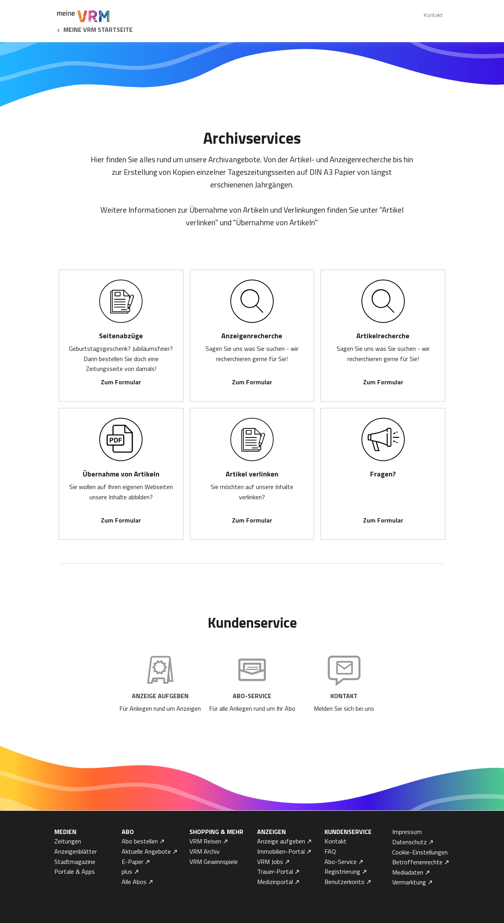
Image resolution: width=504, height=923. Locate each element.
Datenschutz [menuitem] (409, 842)
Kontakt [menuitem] (433, 15)
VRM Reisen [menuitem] (205, 841)
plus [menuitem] (127, 871)
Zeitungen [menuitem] (67, 841)
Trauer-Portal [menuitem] (275, 871)
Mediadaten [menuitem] (407, 872)
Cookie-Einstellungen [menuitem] (420, 852)
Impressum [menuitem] (407, 831)
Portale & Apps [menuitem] (74, 871)
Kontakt (344, 695)
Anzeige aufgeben (160, 695)
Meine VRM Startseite (98, 29)
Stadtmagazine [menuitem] (74, 861)
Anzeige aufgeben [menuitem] (281, 841)
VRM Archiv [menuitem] (204, 851)
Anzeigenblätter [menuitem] (75, 851)
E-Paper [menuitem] (132, 861)
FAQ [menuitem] (330, 851)
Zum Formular (121, 382)
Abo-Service (252, 695)
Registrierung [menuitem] (342, 871)
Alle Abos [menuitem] (134, 881)
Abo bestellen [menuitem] (140, 841)
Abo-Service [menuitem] (340, 861)
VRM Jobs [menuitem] (270, 861)
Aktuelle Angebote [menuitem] (146, 851)
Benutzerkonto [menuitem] (344, 881)
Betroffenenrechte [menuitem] (417, 862)
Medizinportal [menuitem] (275, 881)
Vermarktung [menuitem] (409, 882)
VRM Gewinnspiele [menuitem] (213, 861)
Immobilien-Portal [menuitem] (281, 851)
